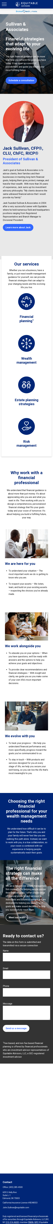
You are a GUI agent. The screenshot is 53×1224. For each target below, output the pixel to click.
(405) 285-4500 (16, 1187)
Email (5, 968)
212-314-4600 (12, 1222)
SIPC (36, 1222)
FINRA (30, 1222)
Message (7, 1003)
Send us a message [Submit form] (16, 1028)
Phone (6, 986)
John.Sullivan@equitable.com (16, 1207)
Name (6, 950)
